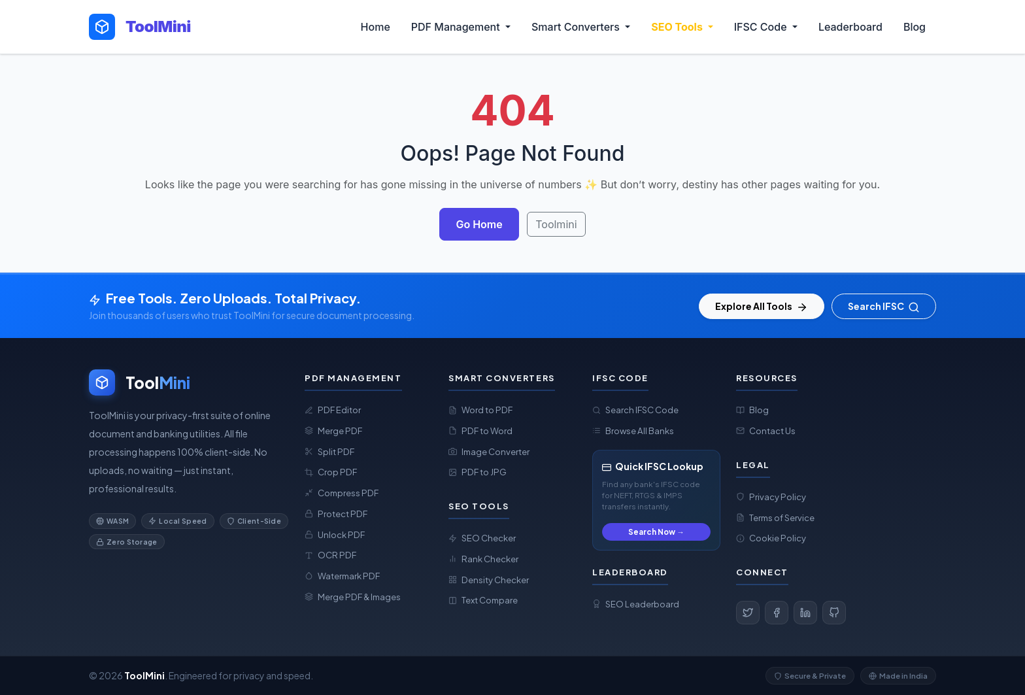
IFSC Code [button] (762, 26)
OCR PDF (330, 554)
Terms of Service (775, 517)
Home (375, 26)
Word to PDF (480, 409)
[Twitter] (748, 612)
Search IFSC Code (635, 409)
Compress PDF (341, 492)
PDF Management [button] (457, 26)
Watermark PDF (342, 575)
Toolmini (556, 224)
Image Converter (488, 451)
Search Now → (656, 532)
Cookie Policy (771, 537)
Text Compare (483, 599)
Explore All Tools (761, 306)
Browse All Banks (633, 430)
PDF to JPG (477, 471)
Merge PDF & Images (353, 596)
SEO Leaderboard (635, 603)
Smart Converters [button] (576, 26)
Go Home (479, 224)
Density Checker (488, 579)
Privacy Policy (771, 496)
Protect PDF (336, 513)
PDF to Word (480, 430)
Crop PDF (331, 471)
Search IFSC (884, 306)
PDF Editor (333, 409)
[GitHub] (834, 612)
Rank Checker (483, 558)
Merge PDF (333, 430)
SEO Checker (482, 537)
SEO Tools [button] (678, 26)
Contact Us (766, 430)
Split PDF (329, 451)
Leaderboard (850, 26)
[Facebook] (776, 612)
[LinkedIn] (805, 612)
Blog (914, 26)
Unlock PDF (335, 534)
